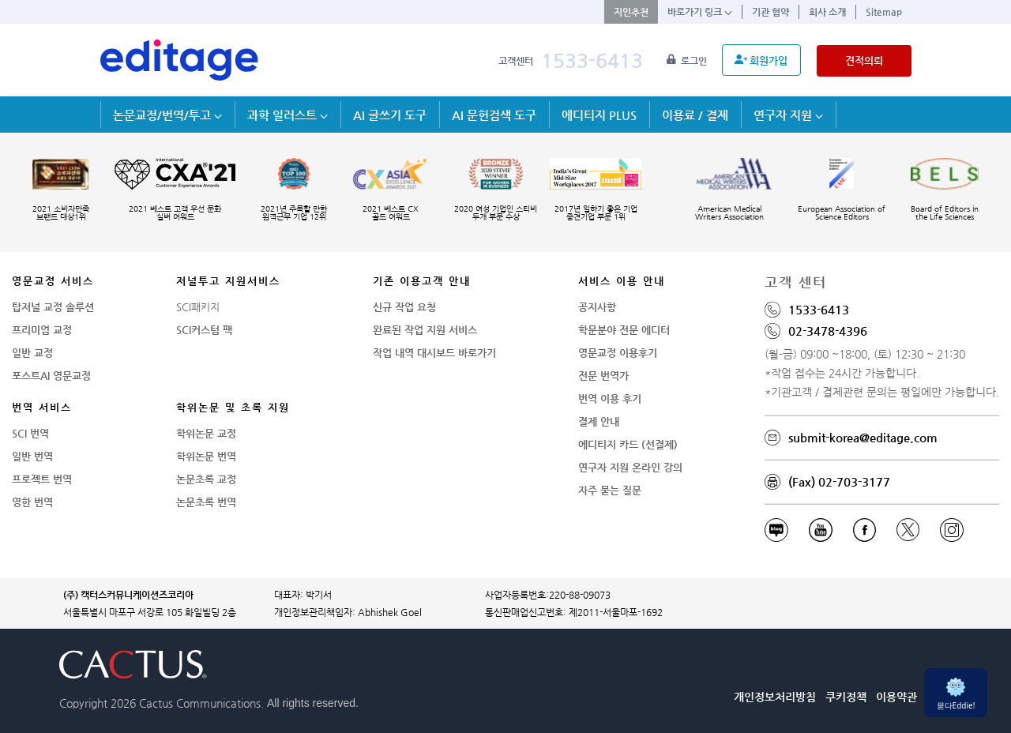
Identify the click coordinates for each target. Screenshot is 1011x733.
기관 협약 (770, 11)
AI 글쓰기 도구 (390, 115)
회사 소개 (827, 11)
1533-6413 (592, 60)
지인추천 (631, 11)
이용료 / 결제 (695, 115)
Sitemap (884, 11)
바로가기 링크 (699, 11)
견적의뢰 (864, 60)
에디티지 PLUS (599, 115)
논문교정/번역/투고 (167, 115)
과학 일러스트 (287, 115)
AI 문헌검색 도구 (494, 115)
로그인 (688, 60)
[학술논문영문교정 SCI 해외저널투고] (179, 60)
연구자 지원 (788, 115)
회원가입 (761, 60)
